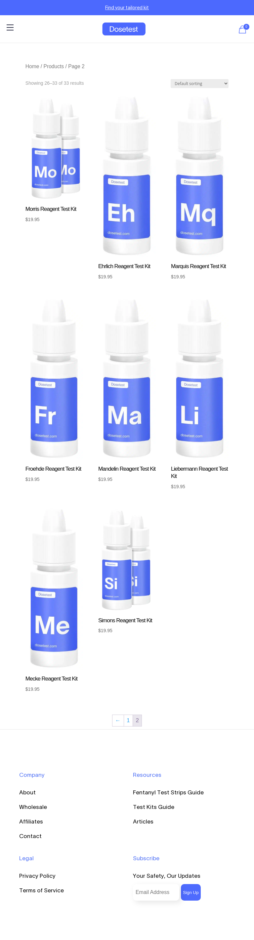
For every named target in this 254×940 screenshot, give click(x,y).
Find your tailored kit (127, 7)
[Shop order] (200, 83)
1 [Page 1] (128, 720)
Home (32, 66)
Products (54, 66)
